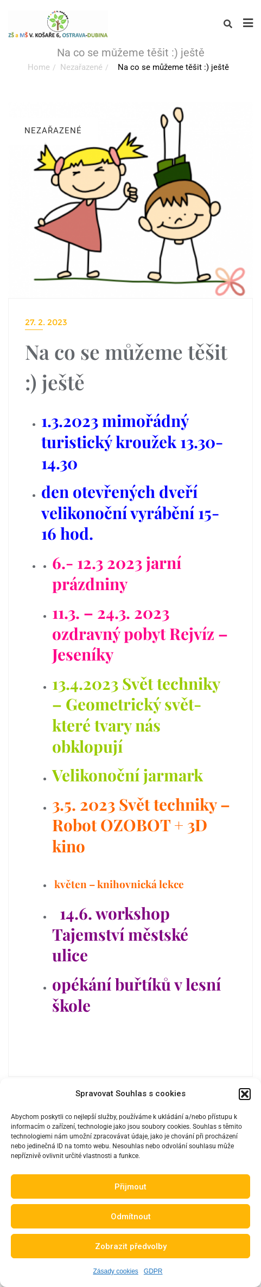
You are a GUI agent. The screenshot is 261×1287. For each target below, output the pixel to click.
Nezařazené (81, 67)
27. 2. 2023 (46, 322)
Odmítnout (131, 1216)
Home (39, 67)
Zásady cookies (115, 1271)
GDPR (153, 1271)
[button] (244, 1094)
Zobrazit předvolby (131, 1246)
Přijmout (130, 1187)
